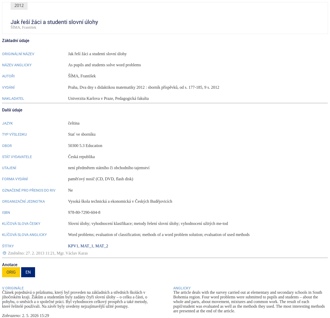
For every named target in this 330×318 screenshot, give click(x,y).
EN (28, 272)
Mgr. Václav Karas (72, 253)
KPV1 (73, 246)
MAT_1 (86, 246)
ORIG (11, 272)
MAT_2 (101, 246)
